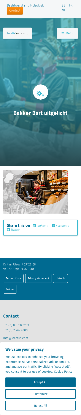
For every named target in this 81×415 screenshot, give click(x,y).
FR (71, 5)
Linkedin (40, 226)
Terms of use (13, 278)
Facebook (60, 226)
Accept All (40, 382)
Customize (40, 394)
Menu (67, 33)
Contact (14, 10)
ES (63, 5)
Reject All (40, 405)
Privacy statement (38, 278)
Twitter (13, 230)
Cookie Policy (63, 371)
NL (63, 10)
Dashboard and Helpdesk (25, 5)
